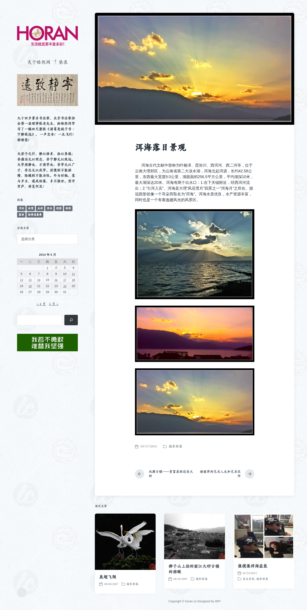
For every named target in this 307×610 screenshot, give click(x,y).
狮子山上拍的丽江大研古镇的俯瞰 (193, 585)
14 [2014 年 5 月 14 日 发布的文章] (38, 280)
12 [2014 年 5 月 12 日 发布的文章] (21, 280)
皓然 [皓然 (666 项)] (68, 208)
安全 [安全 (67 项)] (49, 208)
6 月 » (54, 304)
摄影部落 (175, 446)
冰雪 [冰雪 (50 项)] (30, 208)
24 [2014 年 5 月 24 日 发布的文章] (64, 286)
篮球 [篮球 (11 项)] (21, 214)
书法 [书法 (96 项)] (21, 208)
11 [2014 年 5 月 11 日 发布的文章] (73, 274)
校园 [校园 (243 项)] (59, 208)
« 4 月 (41, 304)
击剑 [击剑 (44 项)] (40, 208)
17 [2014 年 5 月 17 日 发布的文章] (64, 280)
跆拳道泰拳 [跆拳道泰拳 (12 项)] (35, 214)
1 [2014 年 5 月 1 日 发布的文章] (47, 268)
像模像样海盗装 (252, 582)
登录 (63, 62)
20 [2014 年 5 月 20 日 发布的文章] (30, 286)
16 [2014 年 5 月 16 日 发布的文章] (56, 280)
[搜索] (71, 320)
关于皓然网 (39, 62)
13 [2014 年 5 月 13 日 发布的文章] (30, 280)
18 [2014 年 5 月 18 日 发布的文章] (73, 280)
